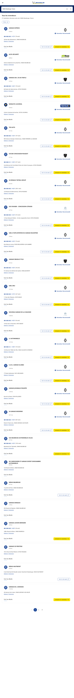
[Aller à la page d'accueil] (38, 2)
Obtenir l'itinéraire (9, 41)
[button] (67, 9)
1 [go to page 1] (35, 610)
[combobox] (37, 9)
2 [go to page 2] (38, 610)
